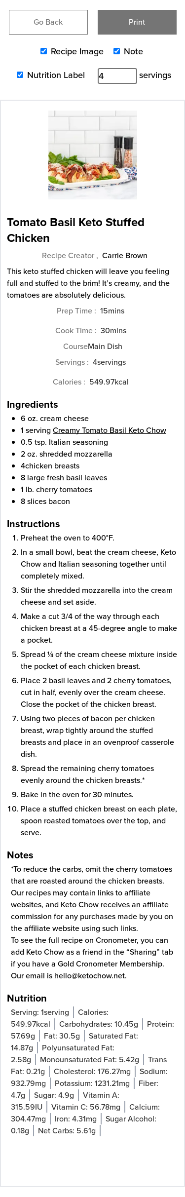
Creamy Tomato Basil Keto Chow (109, 430)
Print (137, 22)
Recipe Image (77, 51)
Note (133, 51)
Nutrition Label (56, 75)
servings (155, 75)
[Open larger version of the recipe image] (92, 160)
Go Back (48, 22)
